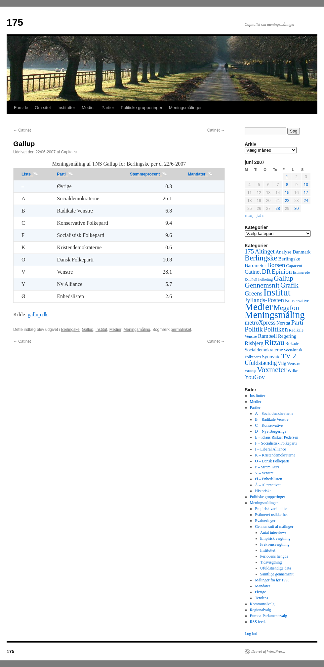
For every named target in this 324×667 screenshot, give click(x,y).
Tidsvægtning (271, 562)
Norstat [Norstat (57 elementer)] (283, 323)
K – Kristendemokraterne (275, 455)
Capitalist (69, 152)
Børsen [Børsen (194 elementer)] (276, 264)
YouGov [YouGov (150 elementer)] (255, 377)
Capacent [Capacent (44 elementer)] (294, 265)
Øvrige (260, 592)
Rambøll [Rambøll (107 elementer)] (267, 336)
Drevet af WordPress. (268, 651)
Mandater (200, 174)
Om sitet (43, 107)
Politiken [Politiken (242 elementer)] (276, 329)
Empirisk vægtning (275, 538)
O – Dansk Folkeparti (272, 461)
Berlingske (70, 329)
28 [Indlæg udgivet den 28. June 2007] (277, 208)
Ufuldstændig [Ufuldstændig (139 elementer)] (261, 363)
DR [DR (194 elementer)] (266, 271)
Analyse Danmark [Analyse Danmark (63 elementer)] (292, 252)
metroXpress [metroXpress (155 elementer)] (260, 322)
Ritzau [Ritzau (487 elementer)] (274, 342)
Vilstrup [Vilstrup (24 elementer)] (250, 371)
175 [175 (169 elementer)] (249, 251)
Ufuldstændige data (275, 568)
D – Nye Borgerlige (270, 431)
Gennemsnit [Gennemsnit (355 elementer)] (262, 285)
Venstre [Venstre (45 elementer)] (293, 363)
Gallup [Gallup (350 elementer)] (283, 278)
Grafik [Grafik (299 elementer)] (289, 285)
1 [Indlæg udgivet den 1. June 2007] (287, 177)
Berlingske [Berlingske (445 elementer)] (261, 258)
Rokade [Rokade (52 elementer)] (292, 343)
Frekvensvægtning (275, 544)
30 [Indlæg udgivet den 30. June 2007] (296, 208)
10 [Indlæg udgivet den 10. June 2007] (306, 184)
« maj (249, 215)
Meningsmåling (137, 329)
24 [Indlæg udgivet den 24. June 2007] (306, 200)
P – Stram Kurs (267, 467)
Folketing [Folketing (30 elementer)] (265, 279)
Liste (29, 174)
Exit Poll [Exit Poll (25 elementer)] (251, 279)
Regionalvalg (260, 610)
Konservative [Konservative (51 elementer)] (297, 300)
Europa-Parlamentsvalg (268, 615)
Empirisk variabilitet (271, 508)
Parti (65, 174)
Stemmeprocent (148, 174)
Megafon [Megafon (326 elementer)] (286, 308)
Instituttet (267, 550)
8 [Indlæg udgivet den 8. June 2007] (287, 184)
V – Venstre (264, 473)
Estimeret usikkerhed (272, 514)
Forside (21, 107)
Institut (101, 329)
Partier (107, 107)
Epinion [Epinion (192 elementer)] (282, 271)
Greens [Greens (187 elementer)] (254, 293)
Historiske (263, 491)
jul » (260, 215)
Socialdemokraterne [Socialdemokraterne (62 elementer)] (264, 349)
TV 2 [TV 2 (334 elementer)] (288, 356)
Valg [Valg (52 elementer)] (282, 363)
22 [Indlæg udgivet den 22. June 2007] (287, 200)
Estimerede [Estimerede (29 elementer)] (301, 272)
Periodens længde (274, 556)
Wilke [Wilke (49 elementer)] (293, 370)
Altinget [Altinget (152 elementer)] (265, 251)
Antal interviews (273, 532)
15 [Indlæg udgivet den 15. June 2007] (287, 192)
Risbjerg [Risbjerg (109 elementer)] (254, 343)
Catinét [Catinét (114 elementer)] (253, 272)
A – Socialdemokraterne (274, 413)
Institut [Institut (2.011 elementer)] (277, 292)
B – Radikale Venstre (271, 419)
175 (15, 22)
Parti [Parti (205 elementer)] (297, 322)
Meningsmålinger (185, 107)
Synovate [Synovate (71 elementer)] (271, 356)
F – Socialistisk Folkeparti (276, 443)
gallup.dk (38, 314)
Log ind (251, 633)
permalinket (181, 329)
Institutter (66, 107)
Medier (88, 107)
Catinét (22, 130)
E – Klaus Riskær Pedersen (276, 437)
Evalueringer (265, 520)
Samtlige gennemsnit (277, 574)
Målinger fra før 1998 (272, 580)
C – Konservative (269, 425)
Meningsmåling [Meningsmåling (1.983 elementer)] (275, 314)
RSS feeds (258, 621)
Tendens (261, 598)
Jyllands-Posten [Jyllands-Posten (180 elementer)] (264, 299)
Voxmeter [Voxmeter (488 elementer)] (271, 369)
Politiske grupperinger (141, 107)
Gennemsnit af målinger (274, 526)
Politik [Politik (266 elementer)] (254, 329)
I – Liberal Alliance (270, 449)
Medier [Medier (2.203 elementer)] (259, 306)
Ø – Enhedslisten (268, 479)
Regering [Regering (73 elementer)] (287, 336)
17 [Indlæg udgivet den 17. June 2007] (306, 192)
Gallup (87, 329)
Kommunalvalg (262, 604)
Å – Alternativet (267, 485)
